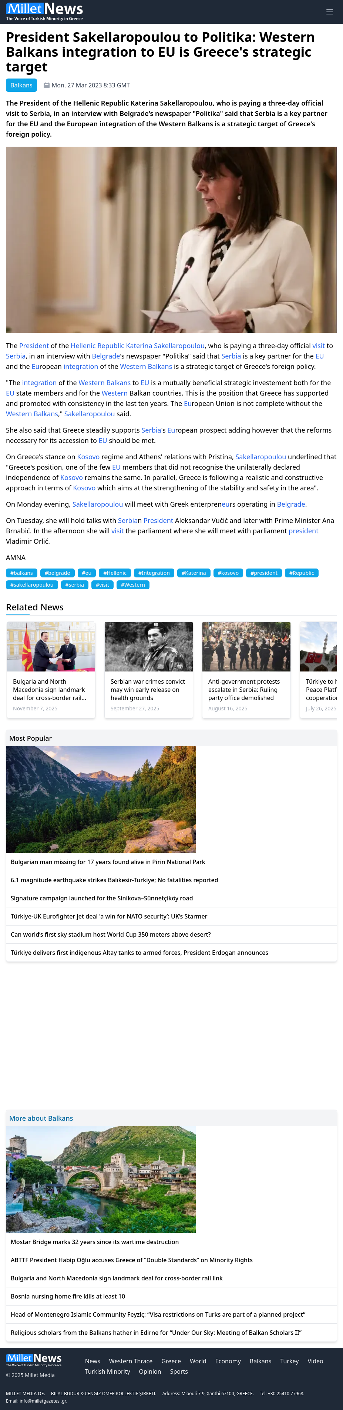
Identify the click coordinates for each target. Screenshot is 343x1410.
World (198, 1361)
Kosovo (88, 456)
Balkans (160, 366)
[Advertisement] (171, 1035)
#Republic (301, 572)
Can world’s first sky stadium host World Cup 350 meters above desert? (111, 934)
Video (315, 1361)
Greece (171, 1361)
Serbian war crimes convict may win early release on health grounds (148, 689)
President (34, 345)
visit (319, 345)
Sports (179, 1371)
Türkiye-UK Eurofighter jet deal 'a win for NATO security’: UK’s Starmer (109, 916)
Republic (110, 345)
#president (264, 572)
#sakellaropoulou (32, 584)
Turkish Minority (107, 1371)
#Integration (154, 572)
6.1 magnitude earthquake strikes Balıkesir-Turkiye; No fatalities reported (114, 880)
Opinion (150, 1371)
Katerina (139, 345)
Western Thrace (130, 1361)
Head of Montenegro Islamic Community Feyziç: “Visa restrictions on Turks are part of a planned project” (158, 1314)
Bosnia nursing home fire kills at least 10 (68, 1296)
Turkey (289, 1361)
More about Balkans (41, 1118)
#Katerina (194, 572)
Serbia (16, 355)
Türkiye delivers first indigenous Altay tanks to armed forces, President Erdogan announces (139, 953)
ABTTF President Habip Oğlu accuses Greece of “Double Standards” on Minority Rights (132, 1260)
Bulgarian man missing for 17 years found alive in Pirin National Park (108, 862)
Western (133, 366)
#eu (87, 572)
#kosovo (228, 572)
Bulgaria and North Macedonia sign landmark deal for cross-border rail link (49, 689)
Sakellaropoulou (179, 345)
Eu (35, 366)
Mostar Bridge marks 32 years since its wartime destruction (95, 1242)
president (303, 530)
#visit (102, 584)
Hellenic (83, 345)
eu (225, 504)
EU (320, 355)
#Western (133, 584)
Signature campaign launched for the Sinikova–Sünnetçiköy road (102, 898)
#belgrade (57, 572)
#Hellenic (115, 572)
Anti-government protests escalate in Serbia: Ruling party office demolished (244, 689)
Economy (228, 1361)
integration (81, 366)
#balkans (21, 572)
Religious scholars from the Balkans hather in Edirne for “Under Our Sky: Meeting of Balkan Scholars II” (156, 1333)
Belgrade (106, 355)
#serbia (74, 584)
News (92, 1361)
